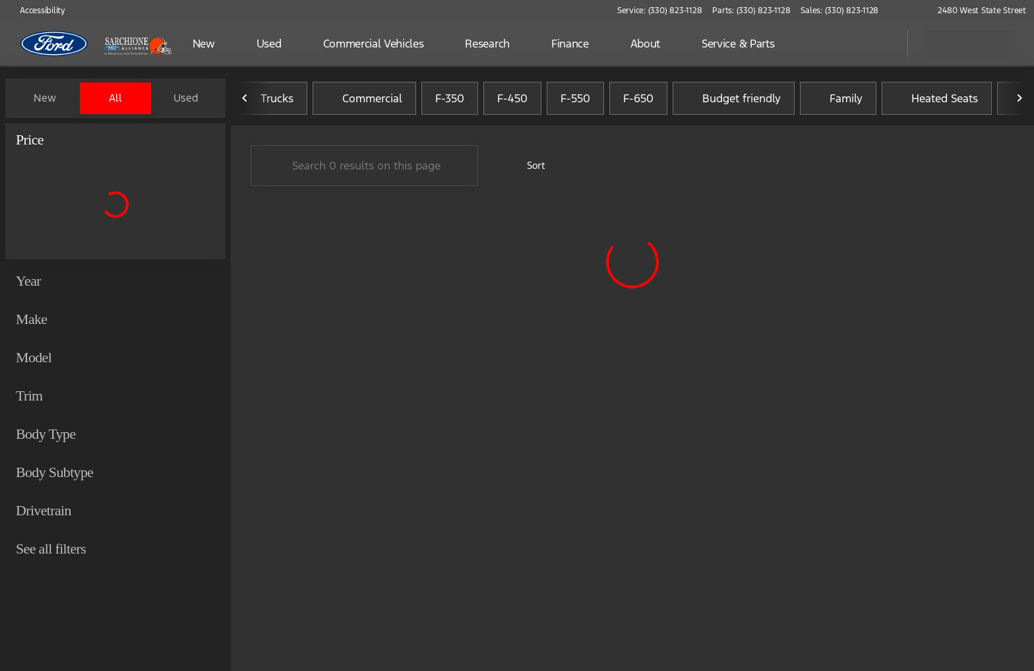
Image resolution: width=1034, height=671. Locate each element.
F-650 (638, 98)
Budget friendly (733, 98)
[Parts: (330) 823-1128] (751, 10)
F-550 (575, 98)
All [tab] (115, 98)
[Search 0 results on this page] (364, 165)
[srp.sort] (528, 165)
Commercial (364, 98)
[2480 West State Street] (976, 10)
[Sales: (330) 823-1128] (839, 10)
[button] (907, 10)
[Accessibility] (36, 10)
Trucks (269, 98)
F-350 (449, 98)
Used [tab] (185, 98)
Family (838, 98)
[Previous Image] (245, 98)
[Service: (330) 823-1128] (659, 10)
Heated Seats (937, 98)
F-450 (512, 98)
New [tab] (45, 98)
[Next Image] (1019, 98)
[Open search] (881, 43)
